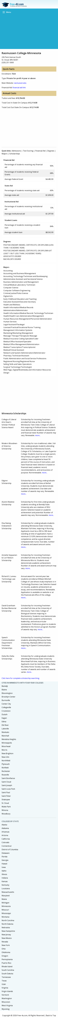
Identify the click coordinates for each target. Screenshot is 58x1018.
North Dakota (7, 924)
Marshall (5, 736)
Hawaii (4, 863)
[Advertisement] (29, 31)
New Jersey (6, 934)
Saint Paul (6, 792)
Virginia (5, 988)
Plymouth (6, 764)
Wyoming (5, 1009)
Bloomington (7, 693)
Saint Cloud (6, 782)
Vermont (5, 995)
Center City (6, 704)
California (6, 839)
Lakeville (5, 728)
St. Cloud (5, 803)
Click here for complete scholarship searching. (21, 678)
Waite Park (6, 806)
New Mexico (7, 938)
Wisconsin (6, 1002)
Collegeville (6, 707)
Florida (4, 856)
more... (38, 435)
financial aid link (19, 87)
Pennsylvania (7, 959)
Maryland (5, 895)
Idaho (4, 871)
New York (6, 945)
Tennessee (6, 977)
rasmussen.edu (20, 83)
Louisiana (6, 888)
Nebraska (6, 927)
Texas (4, 980)
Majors (4, 153)
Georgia (5, 860)
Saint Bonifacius (8, 778)
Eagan (4, 718)
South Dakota (7, 973)
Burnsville (6, 700)
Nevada (5, 941)
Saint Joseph (7, 785)
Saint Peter (6, 796)
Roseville (5, 774)
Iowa (4, 867)
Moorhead (6, 746)
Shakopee (6, 799)
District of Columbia (10, 849)
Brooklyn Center (8, 697)
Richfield (5, 767)
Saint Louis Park (8, 789)
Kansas (5, 881)
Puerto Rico (6, 963)
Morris (4, 750)
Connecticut (6, 846)
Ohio (4, 949)
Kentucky (5, 885)
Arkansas (5, 832)
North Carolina (8, 920)
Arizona (5, 835)
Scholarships (14, 153)
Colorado (5, 842)
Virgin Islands (7, 991)
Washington (7, 998)
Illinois (4, 874)
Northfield (6, 760)
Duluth (4, 714)
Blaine (4, 689)
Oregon (5, 956)
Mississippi (6, 913)
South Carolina (8, 970)
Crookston (6, 711)
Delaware (5, 853)
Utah (4, 984)
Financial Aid (40, 151)
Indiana (5, 878)
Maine (4, 899)
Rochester (6, 771)
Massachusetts (8, 892)
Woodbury (6, 813)
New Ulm (5, 757)
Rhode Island (7, 966)
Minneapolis (7, 743)
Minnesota (6, 906)
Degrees (50, 151)
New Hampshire (8, 931)
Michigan (5, 902)
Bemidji (5, 686)
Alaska (4, 824)
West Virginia (7, 1005)
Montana (5, 917)
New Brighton (7, 753)
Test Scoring (28, 151)
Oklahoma (6, 952)
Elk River (5, 725)
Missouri (5, 910)
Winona (5, 810)
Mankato (5, 732)
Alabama (5, 828)
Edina (4, 721)
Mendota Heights (9, 739)
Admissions (16, 151)
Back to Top (51, 1015)
